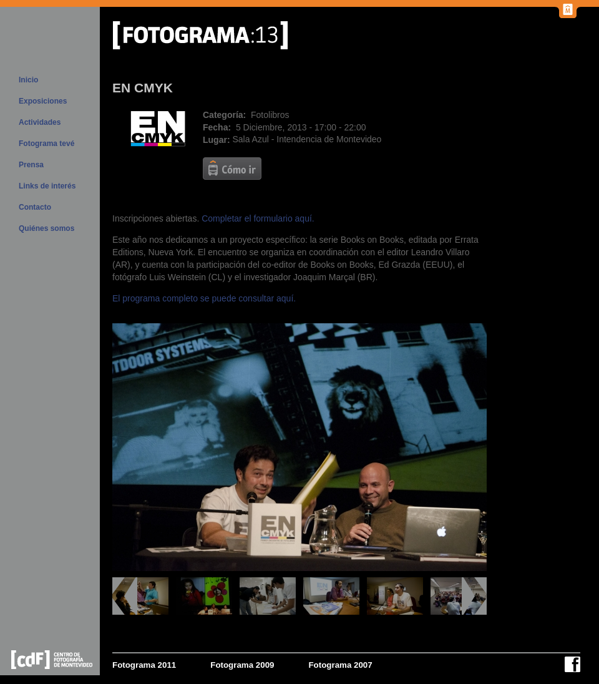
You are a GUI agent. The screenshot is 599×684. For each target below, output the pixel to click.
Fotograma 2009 (242, 665)
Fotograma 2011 (144, 665)
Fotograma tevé (46, 143)
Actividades (40, 122)
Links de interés (47, 186)
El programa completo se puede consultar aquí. (204, 298)
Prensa (31, 164)
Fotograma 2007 (340, 665)
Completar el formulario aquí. (258, 218)
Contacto (35, 207)
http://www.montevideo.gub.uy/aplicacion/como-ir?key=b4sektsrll (232, 168)
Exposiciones (43, 101)
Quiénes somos (46, 228)
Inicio (28, 80)
